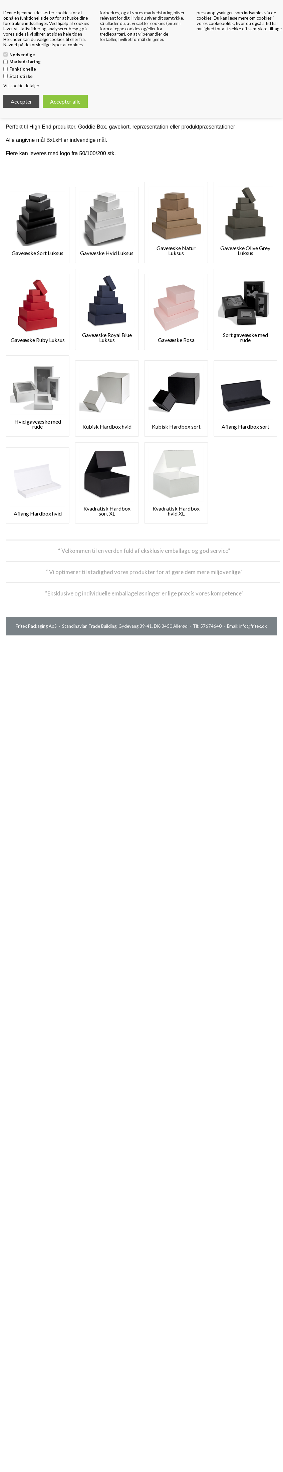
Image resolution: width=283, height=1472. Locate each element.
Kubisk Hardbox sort (176, 426)
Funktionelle (22, 69)
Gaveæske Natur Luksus (176, 250)
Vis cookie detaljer (21, 85)
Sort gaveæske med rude (245, 337)
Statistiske (21, 76)
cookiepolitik (221, 23)
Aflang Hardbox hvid (38, 513)
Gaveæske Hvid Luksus (106, 253)
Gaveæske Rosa (176, 340)
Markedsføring (25, 61)
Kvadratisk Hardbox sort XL (106, 511)
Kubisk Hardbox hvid (106, 426)
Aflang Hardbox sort (245, 426)
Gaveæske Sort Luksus (37, 253)
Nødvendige (22, 54)
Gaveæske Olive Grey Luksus (245, 250)
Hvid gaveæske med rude (37, 424)
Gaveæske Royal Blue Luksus (107, 337)
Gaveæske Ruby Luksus (38, 340)
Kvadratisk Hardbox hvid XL (176, 511)
